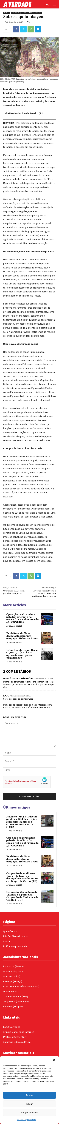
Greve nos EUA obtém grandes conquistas (14, 592)
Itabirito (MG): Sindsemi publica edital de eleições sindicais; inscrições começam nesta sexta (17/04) (21, 822)
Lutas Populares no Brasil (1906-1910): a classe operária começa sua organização (22, 654)
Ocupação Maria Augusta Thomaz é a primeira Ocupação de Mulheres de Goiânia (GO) (22, 896)
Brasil (6, 13)
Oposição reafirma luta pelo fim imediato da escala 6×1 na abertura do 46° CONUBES (22, 618)
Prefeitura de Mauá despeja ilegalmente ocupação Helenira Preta (22, 636)
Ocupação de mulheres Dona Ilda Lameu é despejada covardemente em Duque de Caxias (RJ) (22, 877)
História (15, 13)
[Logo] (23, 4)
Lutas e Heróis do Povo (31, 13)
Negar (29, 1104)
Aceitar (29, 1095)
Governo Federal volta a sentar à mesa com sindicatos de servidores (44, 593)
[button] (54, 1059)
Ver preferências (29, 1112)
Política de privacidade (26, 1120)
